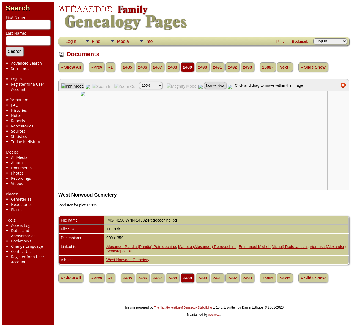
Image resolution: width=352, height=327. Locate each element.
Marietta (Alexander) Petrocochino (207, 246)
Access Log (20, 225)
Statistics (19, 136)
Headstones (21, 204)
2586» (268, 67)
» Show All (71, 67)
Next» (284, 67)
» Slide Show (313, 67)
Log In (16, 78)
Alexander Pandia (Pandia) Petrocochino (141, 246)
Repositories (22, 126)
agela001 (214, 314)
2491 (217, 67)
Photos (17, 173)
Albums (17, 162)
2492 (232, 67)
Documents (21, 167)
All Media (19, 157)
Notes (16, 115)
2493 (247, 67)
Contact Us (21, 251)
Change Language (27, 246)
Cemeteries (21, 199)
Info (149, 41)
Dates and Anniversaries (23, 233)
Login (70, 41)
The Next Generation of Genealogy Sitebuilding (183, 307)
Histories (19, 110)
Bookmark (300, 41)
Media (123, 41)
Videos (17, 183)
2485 (127, 67)
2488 (172, 67)
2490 (202, 67)
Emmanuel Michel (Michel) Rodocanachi (273, 246)
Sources (18, 131)
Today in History (25, 141)
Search (18, 8)
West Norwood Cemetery (127, 260)
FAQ (14, 105)
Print (280, 41)
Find (96, 41)
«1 (110, 67)
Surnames (20, 68)
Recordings (21, 178)
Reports (18, 120)
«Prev (96, 67)
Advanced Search (26, 63)
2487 (157, 67)
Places (16, 209)
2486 (142, 67)
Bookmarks (21, 241)
